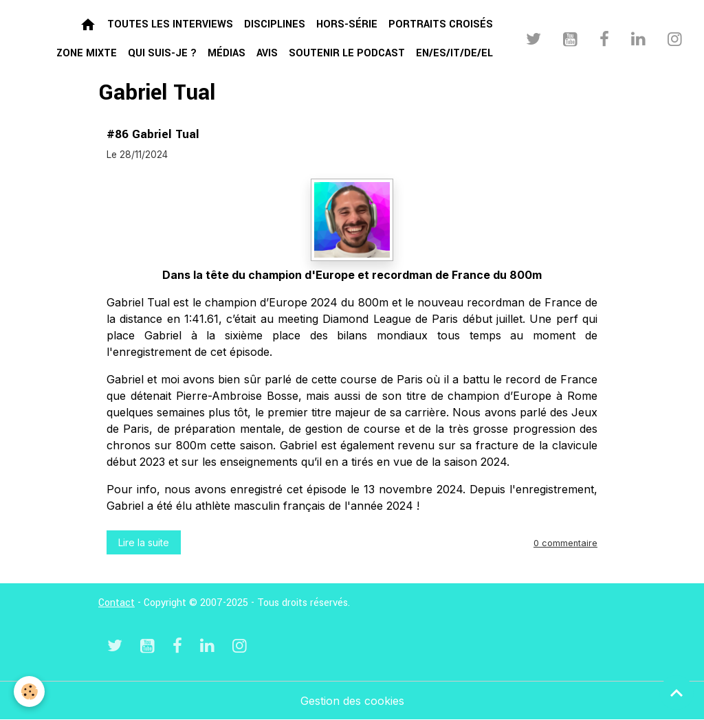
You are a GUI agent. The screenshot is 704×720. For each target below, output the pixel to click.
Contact (116, 603)
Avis (267, 53)
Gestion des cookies (352, 701)
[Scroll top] (676, 692)
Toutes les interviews (170, 24)
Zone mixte (86, 53)
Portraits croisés (440, 24)
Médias (226, 53)
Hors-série (346, 24)
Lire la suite (143, 542)
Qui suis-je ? (162, 53)
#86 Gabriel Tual (153, 134)
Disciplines (274, 24)
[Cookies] (29, 691)
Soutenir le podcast (347, 53)
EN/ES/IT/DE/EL (454, 53)
